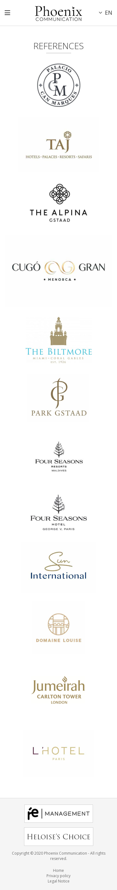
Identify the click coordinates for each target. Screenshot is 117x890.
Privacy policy (58, 875)
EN (108, 12)
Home (58, 870)
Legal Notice (59, 881)
